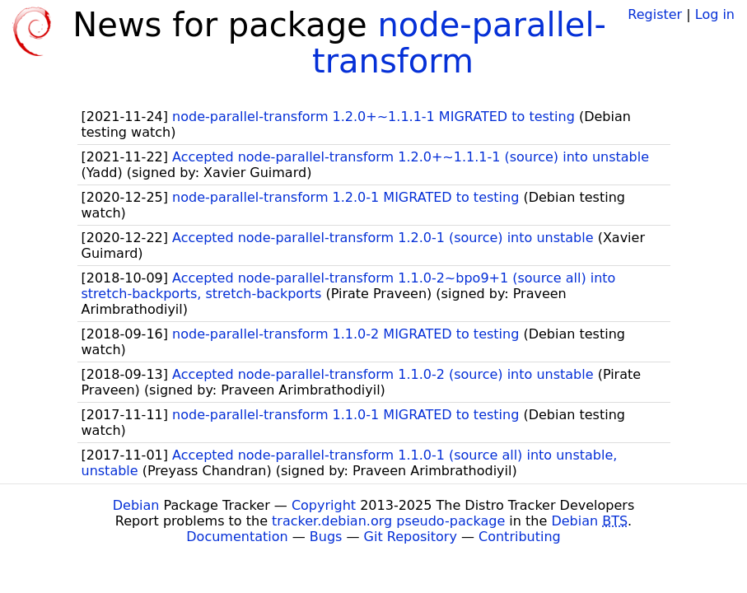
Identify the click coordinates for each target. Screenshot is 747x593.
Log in (715, 14)
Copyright (324, 505)
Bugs (326, 536)
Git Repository (410, 536)
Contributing (520, 536)
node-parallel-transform (459, 43)
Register (655, 14)
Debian (136, 505)
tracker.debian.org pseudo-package (388, 521)
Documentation (236, 536)
